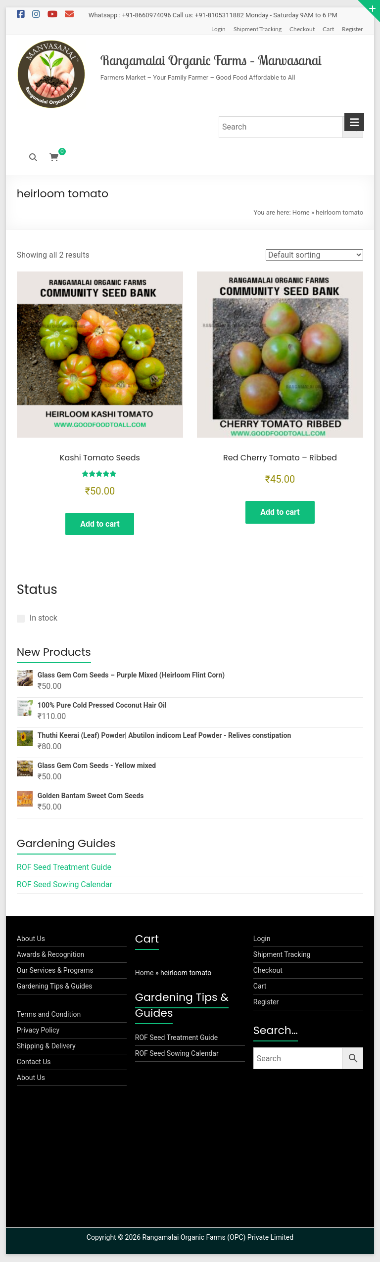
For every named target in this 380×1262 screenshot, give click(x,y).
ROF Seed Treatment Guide (64, 867)
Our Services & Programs (55, 971)
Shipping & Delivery (46, 1046)
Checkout (302, 29)
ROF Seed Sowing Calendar (64, 885)
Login (218, 29)
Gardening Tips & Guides (55, 987)
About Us (31, 939)
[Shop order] (314, 255)
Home (301, 212)
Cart (328, 29)
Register (352, 29)
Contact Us (34, 1062)
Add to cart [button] (100, 524)
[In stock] (21, 619)
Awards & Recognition (51, 955)
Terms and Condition (49, 1015)
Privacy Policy (38, 1031)
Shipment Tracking (258, 29)
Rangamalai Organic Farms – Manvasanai (211, 60)
